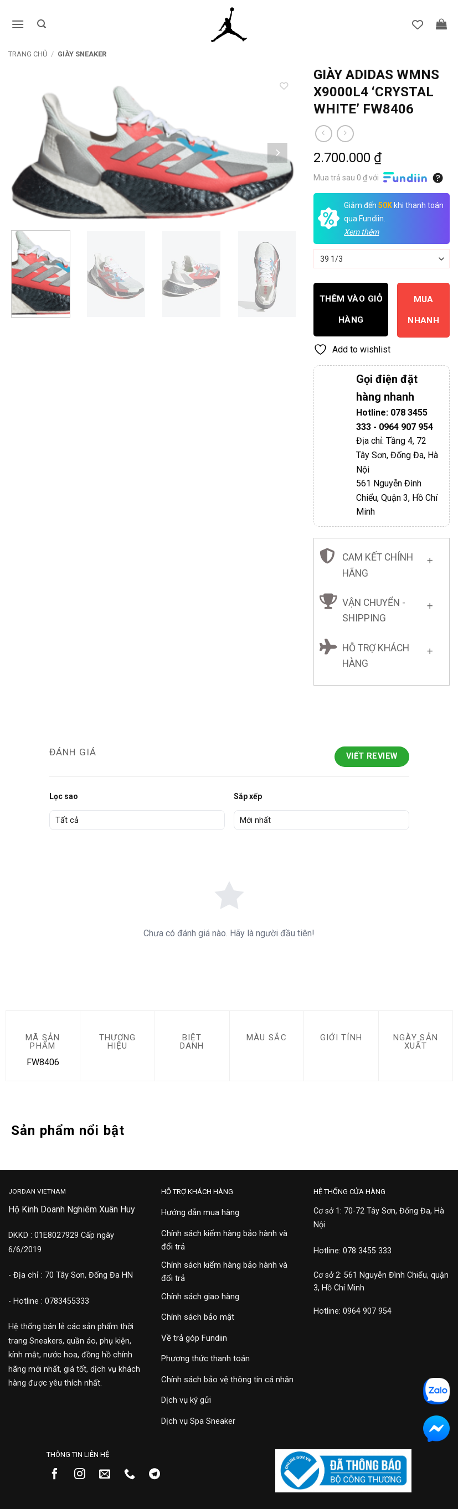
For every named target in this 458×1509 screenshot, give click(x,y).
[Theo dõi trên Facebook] (59, 1475)
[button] (15, 24)
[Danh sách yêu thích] (425, 25)
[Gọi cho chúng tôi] (133, 1475)
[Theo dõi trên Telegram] (158, 1475)
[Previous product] (345, 133)
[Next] (277, 152)
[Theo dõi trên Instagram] (84, 1475)
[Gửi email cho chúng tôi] (109, 1475)
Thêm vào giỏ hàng (351, 309)
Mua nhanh (423, 309)
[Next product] (323, 133)
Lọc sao (63, 796)
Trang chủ (27, 54)
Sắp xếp (248, 796)
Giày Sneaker (82, 54)
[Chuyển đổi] (430, 559)
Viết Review (372, 756)
